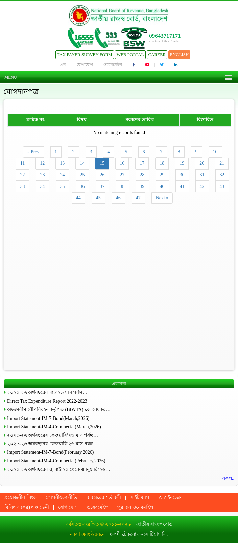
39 (142, 186)
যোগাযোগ (84, 64)
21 (221, 163)
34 (42, 186)
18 (162, 163)
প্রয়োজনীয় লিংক (20, 497)
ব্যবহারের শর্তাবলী (104, 497)
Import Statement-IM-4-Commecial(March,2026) (54, 426)
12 (42, 163)
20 (201, 163)
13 (62, 163)
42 (202, 186)
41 (182, 186)
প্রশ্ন (63, 64)
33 (22, 186)
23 (42, 174)
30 (182, 174)
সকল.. (228, 478)
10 (215, 151)
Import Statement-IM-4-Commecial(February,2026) (56, 460)
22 (22, 174)
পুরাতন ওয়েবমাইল (135, 507)
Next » (162, 197)
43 (222, 186)
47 (138, 197)
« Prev (33, 151)
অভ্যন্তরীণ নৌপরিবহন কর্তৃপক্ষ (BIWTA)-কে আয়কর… (59, 409)
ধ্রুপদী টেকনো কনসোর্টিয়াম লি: (139, 534)
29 (162, 174)
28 (142, 174)
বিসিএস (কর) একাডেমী (26, 507)
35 (62, 186)
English (179, 54)
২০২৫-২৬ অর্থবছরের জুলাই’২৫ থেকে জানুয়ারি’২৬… (58, 469)
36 (82, 186)
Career (157, 54)
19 (182, 163)
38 (122, 186)
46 (118, 197)
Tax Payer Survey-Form (84, 54)
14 (82, 163)
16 (122, 163)
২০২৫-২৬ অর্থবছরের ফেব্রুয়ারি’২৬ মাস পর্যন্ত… (52, 435)
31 (202, 174)
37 (102, 186)
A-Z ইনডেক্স (170, 497)
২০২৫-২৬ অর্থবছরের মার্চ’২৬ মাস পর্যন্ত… (47, 392)
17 (142, 163)
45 (98, 197)
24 (62, 174)
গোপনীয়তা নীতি (62, 497)
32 (222, 174)
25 (82, 174)
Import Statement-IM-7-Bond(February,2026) (50, 452)
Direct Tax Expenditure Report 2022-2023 (47, 401)
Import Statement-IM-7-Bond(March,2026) (48, 418)
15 (102, 163)
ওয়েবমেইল (112, 64)
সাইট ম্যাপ (140, 497)
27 (122, 174)
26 (102, 174)
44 (78, 197)
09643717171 (165, 36)
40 (162, 186)
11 (22, 163)
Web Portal (130, 54)
